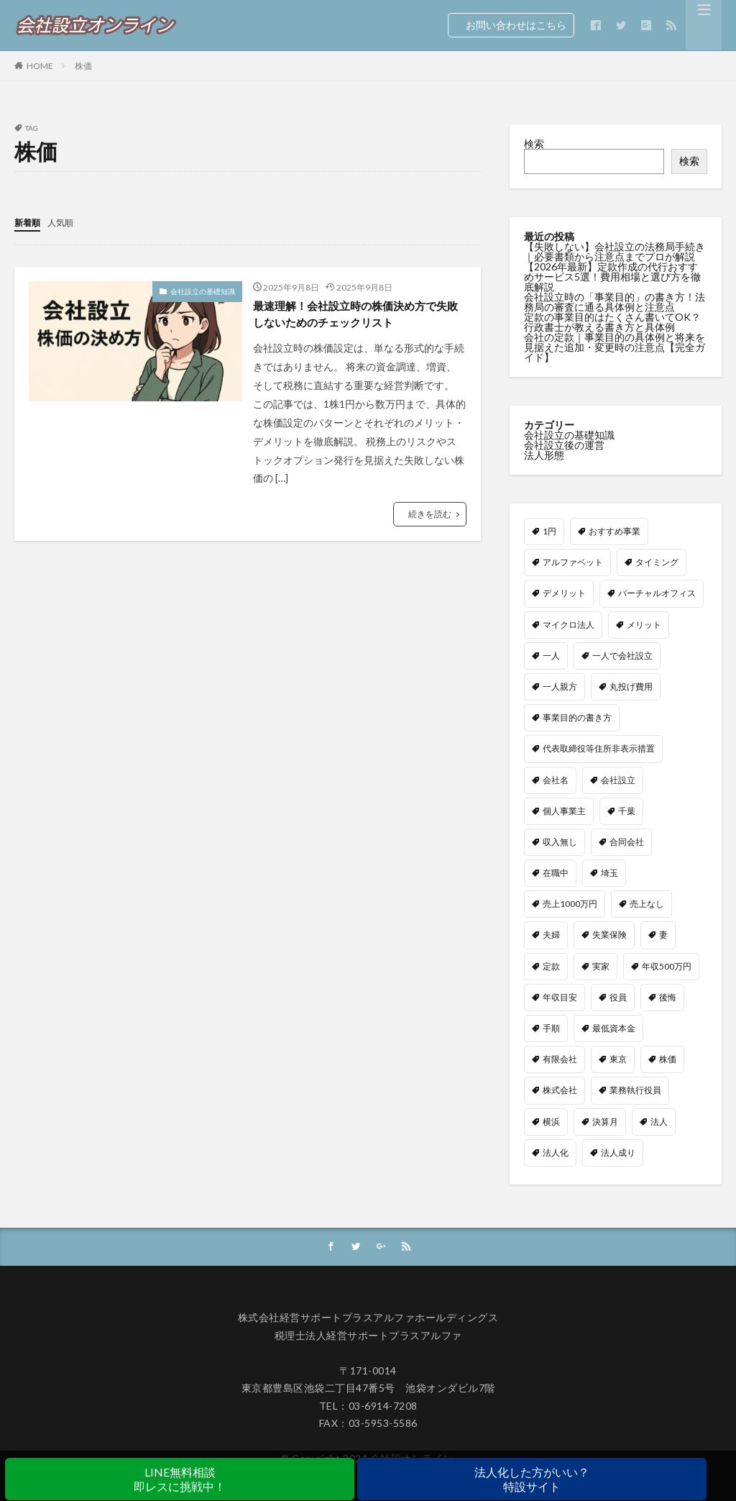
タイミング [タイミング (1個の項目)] (656, 561)
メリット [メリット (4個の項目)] (644, 624)
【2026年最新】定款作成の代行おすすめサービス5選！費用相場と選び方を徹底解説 (612, 276)
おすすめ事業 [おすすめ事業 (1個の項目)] (614, 530)
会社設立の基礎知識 (202, 290)
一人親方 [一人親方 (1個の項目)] (560, 685)
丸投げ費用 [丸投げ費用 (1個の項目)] (631, 685)
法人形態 (544, 454)
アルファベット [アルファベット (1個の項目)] (573, 561)
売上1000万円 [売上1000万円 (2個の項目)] (570, 903)
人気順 (67, 222)
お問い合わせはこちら (511, 25)
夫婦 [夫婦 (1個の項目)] (551, 934)
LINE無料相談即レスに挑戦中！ (180, 1479)
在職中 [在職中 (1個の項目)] (556, 872)
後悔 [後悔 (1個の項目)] (667, 996)
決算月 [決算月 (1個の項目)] (605, 1121)
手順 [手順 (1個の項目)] (551, 1027)
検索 (534, 143)
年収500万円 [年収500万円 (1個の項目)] (666, 965)
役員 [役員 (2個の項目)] (618, 996)
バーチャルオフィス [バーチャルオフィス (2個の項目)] (657, 592)
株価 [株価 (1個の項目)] (667, 1058)
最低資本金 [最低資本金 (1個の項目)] (613, 1027)
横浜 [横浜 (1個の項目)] (551, 1121)
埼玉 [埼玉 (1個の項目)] (609, 872)
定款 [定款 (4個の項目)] (551, 965)
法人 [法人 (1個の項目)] (659, 1121)
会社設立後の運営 (564, 444)
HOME (40, 65)
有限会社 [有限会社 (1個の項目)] (560, 1058)
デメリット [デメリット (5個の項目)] (564, 592)
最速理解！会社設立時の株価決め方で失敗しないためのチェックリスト (356, 316)
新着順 (29, 222)
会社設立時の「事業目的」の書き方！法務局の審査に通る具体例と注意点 (614, 302)
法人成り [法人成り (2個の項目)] (618, 1151)
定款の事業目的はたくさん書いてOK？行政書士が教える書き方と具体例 (612, 322)
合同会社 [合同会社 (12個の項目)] (627, 841)
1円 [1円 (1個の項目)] (549, 530)
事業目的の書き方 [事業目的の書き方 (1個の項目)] (577, 716)
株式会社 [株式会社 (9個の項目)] (560, 1089)
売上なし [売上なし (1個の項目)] (647, 903)
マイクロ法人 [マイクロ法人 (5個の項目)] (568, 624)
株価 (83, 65)
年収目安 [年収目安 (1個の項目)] (560, 996)
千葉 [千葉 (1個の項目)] (626, 810)
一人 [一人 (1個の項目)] (551, 654)
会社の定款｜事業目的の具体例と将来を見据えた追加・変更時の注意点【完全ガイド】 (614, 347)
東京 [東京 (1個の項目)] (618, 1058)
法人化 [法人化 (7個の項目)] (556, 1151)
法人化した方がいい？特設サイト (531, 1479)
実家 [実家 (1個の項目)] (601, 965)
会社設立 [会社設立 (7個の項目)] (618, 779)
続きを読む (429, 518)
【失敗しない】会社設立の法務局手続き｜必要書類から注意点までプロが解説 (614, 251)
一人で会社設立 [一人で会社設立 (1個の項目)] (622, 654)
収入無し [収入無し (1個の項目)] (560, 841)
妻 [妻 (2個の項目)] (663, 934)
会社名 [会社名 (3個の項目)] (556, 779)
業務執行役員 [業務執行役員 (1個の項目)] (635, 1089)
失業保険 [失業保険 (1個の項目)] (609, 934)
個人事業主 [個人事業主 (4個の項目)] (564, 810)
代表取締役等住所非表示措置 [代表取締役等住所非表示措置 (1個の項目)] (599, 747)
